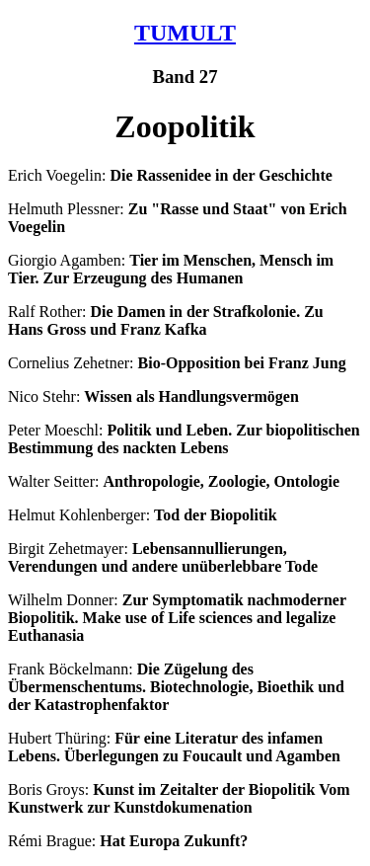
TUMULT (185, 32)
